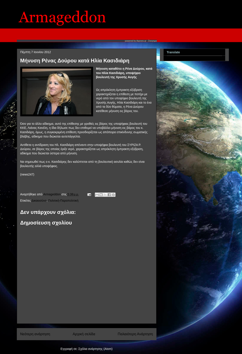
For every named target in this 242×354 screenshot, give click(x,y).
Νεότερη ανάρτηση (35, 334)
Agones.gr (141, 41)
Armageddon (52, 194)
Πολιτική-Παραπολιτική (63, 200)
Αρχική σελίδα (84, 334)
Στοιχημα (152, 41)
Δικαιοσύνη (38, 200)
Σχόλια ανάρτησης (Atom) (95, 349)
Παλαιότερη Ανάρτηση (135, 334)
